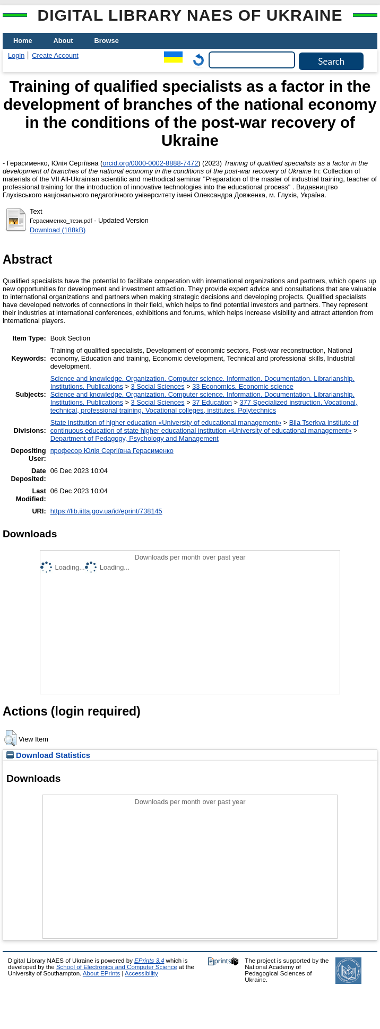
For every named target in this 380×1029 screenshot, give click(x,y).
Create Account (55, 55)
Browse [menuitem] (106, 41)
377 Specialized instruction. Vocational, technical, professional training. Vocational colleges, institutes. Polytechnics (204, 406)
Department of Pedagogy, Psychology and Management (134, 438)
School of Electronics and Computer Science (116, 967)
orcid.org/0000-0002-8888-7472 (150, 163)
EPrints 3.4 (149, 960)
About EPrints (101, 973)
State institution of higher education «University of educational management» (165, 422)
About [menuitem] (63, 41)
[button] (10, 738)
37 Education (212, 402)
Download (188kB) (57, 230)
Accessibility (141, 973)
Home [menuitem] (22, 41)
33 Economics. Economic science (242, 386)
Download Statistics (48, 755)
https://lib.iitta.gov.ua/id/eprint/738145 (106, 511)
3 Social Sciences (158, 386)
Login (16, 55)
